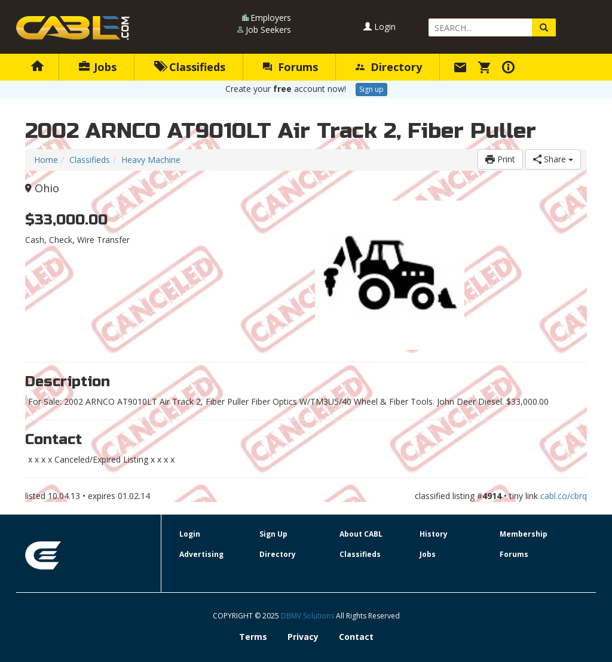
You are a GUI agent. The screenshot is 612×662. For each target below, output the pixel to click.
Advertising (201, 554)
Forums (290, 67)
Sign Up (273, 534)
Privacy (303, 636)
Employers (270, 17)
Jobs (98, 67)
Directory (389, 67)
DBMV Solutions (308, 616)
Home (46, 159)
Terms (253, 636)
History (434, 534)
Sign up (371, 89)
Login (379, 26)
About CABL (360, 534)
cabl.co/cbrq (563, 495)
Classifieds (189, 67)
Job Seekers (268, 29)
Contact (356, 636)
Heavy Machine (150, 159)
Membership (523, 534)
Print (500, 159)
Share (553, 159)
